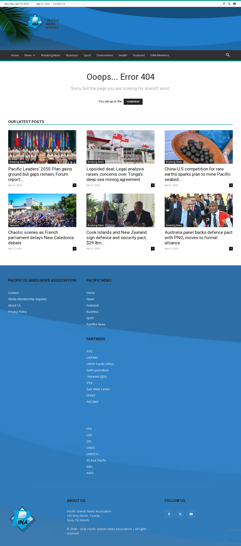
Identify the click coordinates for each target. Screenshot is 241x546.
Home (15, 55)
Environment (105, 55)
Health (123, 55)
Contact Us (59, 3)
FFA (89, 429)
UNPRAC (92, 358)
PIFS (89, 351)
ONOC (90, 448)
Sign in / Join (43, 3)
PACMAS (92, 402)
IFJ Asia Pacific (96, 460)
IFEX (89, 383)
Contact (13, 293)
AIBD (90, 473)
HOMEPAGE (133, 101)
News (30, 55)
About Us (14, 305)
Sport (87, 55)
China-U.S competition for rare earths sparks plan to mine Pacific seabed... (198, 174)
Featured (139, 55)
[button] (228, 56)
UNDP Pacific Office (100, 364)
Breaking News (50, 55)
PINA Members (160, 55)
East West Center (98, 389)
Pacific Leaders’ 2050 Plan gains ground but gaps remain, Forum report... (40, 174)
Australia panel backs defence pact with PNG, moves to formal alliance (199, 237)
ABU (89, 467)
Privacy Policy (17, 312)
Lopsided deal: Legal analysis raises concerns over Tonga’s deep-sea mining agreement (115, 174)
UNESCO (92, 454)
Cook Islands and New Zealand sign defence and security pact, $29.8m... (116, 237)
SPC (89, 441)
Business (72, 55)
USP (89, 435)
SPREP (90, 395)
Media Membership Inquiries (27, 299)
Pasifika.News (95, 324)
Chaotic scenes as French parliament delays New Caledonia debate (41, 237)
